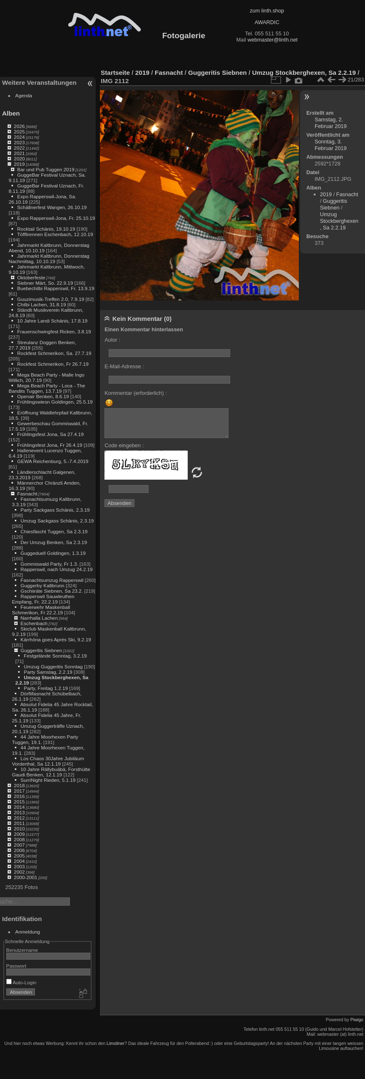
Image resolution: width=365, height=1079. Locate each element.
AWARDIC (267, 22)
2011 (19, 823)
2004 (19, 861)
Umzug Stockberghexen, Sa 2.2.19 (304, 72)
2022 (19, 147)
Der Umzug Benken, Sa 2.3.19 (53, 542)
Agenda (23, 95)
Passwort (16, 965)
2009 (19, 834)
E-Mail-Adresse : (124, 366)
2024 (19, 137)
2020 (19, 158)
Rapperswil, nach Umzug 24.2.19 (56, 569)
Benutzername (22, 950)
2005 (19, 855)
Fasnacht (27, 493)
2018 (19, 785)
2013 (19, 812)
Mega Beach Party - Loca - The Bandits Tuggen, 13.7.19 (47, 388)
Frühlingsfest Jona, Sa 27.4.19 (50, 434)
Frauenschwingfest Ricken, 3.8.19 (54, 331)
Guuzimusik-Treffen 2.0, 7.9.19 (50, 299)
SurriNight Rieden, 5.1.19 (47, 780)
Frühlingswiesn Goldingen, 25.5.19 (54, 401)
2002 (19, 872)
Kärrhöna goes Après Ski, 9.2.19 (55, 639)
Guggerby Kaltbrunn (42, 585)
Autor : (112, 340)
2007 (19, 844)
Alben (11, 113)
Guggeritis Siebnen (41, 650)
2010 (19, 828)
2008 (19, 839)
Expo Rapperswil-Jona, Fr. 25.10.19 (56, 218)
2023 (19, 142)
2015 (19, 801)
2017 (19, 790)
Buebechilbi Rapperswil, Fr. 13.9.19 (55, 288)
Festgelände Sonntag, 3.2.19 (55, 655)
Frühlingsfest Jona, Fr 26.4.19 (49, 445)
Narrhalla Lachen (39, 618)
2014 (19, 807)
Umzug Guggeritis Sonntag (53, 666)
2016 (19, 796)
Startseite (115, 72)
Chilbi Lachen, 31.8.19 (41, 304)
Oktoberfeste (31, 277)
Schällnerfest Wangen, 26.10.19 (52, 207)
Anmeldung (27, 931)
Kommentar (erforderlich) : (135, 393)
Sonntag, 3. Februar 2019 (331, 144)
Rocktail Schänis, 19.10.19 (46, 229)
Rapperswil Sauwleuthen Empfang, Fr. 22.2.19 (43, 599)
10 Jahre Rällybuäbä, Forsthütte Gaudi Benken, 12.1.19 (51, 771)
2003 (19, 866)
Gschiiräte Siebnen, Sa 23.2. (51, 591)
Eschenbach (33, 623)
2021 (19, 153)
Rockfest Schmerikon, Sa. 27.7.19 (54, 353)
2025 (19, 131)
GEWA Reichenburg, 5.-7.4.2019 (52, 461)
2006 (19, 850)
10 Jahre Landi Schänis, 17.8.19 (52, 320)
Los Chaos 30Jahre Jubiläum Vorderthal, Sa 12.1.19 (48, 761)
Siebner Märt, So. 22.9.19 (45, 283)
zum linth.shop (267, 10)
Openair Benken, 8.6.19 (43, 396)
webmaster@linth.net (273, 40)
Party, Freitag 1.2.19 (46, 688)
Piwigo (356, 1019)
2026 (19, 126)
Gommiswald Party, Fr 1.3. (49, 564)
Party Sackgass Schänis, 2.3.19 (54, 509)
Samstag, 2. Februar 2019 (331, 122)
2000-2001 (25, 877)
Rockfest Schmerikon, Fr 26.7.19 (52, 364)
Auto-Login (21, 982)
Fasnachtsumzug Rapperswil (51, 580)
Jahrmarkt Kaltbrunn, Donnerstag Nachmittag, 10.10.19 (49, 258)
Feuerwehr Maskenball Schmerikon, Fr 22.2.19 (41, 609)
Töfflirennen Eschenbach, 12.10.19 (55, 234)
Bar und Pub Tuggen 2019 (45, 169)
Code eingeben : (124, 445)
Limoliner (115, 1043)
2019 (19, 164)
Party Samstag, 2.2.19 (48, 672)
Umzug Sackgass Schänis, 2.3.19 (57, 520)
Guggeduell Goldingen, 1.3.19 (52, 553)
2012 (19, 817)
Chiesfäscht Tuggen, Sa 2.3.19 (53, 531)
